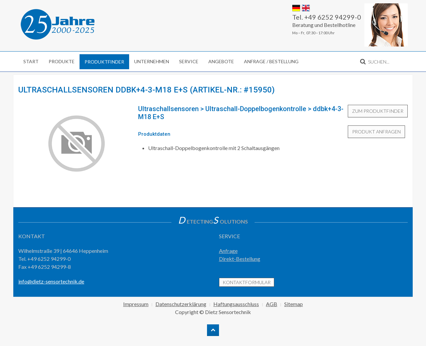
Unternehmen (151, 61)
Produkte (62, 61)
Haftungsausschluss (236, 304)
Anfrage (228, 251)
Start (31, 61)
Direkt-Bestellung (239, 259)
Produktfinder (104, 62)
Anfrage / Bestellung (271, 61)
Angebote (221, 61)
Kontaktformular (247, 282)
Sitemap (293, 304)
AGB (271, 304)
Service (188, 61)
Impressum (135, 304)
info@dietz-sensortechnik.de (51, 281)
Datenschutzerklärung (180, 304)
